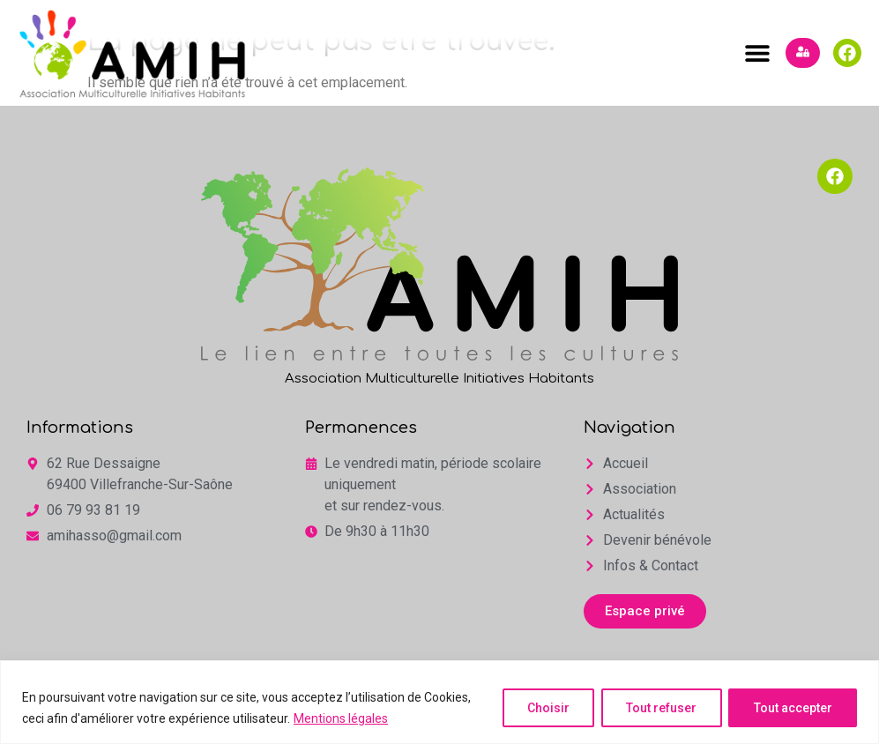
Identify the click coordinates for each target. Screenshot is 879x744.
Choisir (545, 708)
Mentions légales (341, 718)
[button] (757, 53)
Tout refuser (659, 708)
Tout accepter (792, 708)
